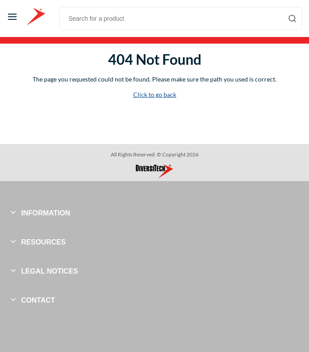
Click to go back (154, 94)
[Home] (36, 16)
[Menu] (12, 16)
